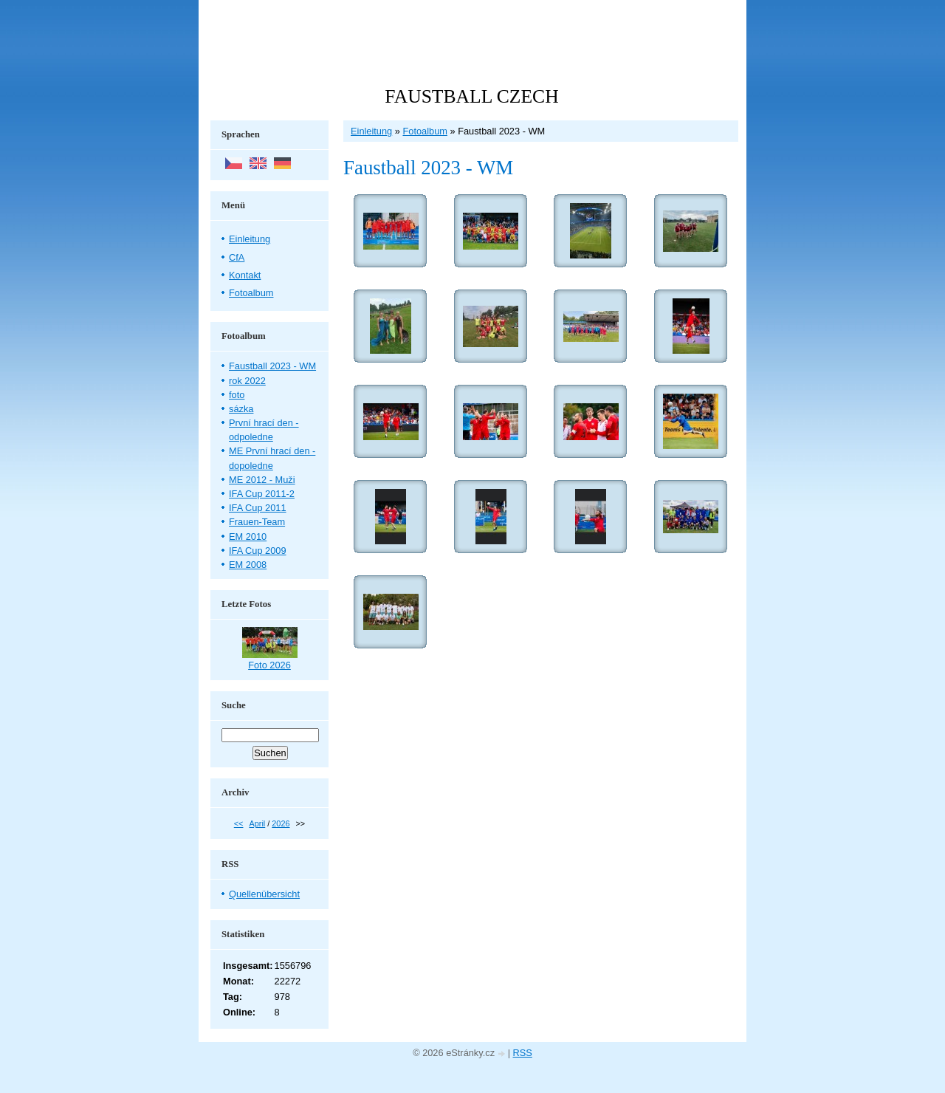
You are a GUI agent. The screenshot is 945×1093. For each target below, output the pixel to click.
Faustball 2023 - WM (272, 365)
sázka (241, 408)
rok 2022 (247, 380)
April (257, 823)
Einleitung (371, 131)
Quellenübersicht (264, 894)
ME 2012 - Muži (262, 479)
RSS (522, 1052)
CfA (236, 257)
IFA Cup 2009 (257, 550)
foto (236, 394)
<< (239, 823)
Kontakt (245, 275)
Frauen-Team (257, 521)
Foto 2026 (269, 665)
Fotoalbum (424, 131)
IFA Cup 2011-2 (262, 493)
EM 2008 (248, 564)
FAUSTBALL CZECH (471, 96)
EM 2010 (248, 536)
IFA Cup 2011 (257, 507)
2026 (280, 823)
